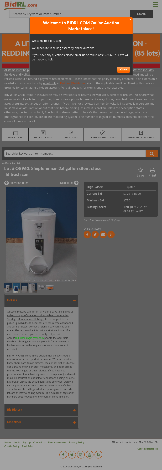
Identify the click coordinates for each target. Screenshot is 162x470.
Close (123, 69)
